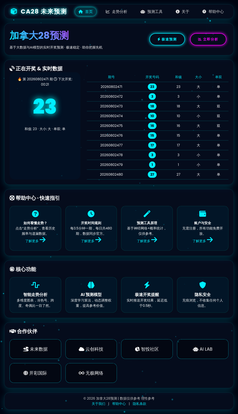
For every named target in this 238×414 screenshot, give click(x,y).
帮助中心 (213, 11)
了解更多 (35, 241)
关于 (183, 11)
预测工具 (151, 11)
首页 (86, 11)
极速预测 (167, 39)
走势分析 (116, 11)
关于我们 (98, 403)
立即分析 (208, 39)
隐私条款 (139, 403)
